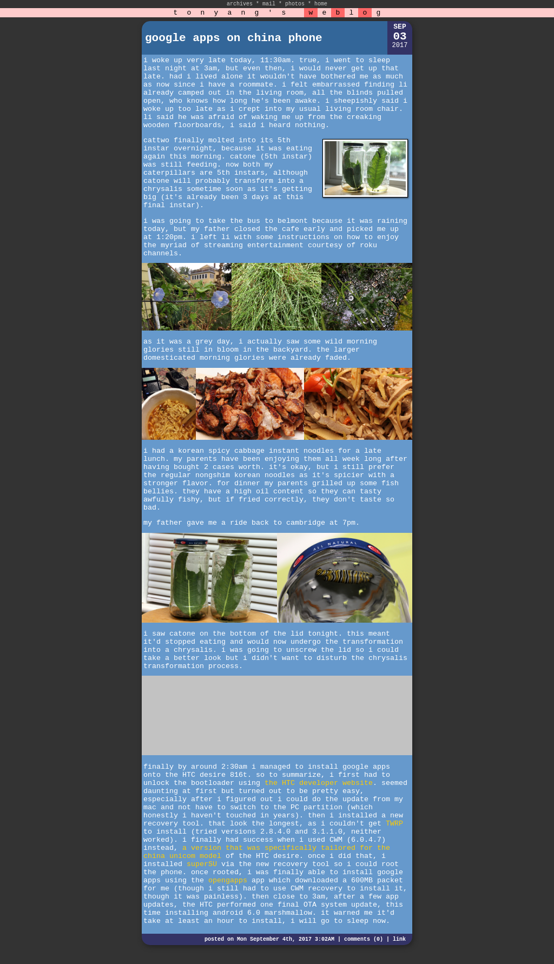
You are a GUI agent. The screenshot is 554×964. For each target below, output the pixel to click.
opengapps (227, 880)
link (399, 939)
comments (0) (363, 939)
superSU (202, 864)
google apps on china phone (233, 38)
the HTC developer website (319, 783)
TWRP (394, 824)
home (320, 4)
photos (295, 4)
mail (268, 4)
